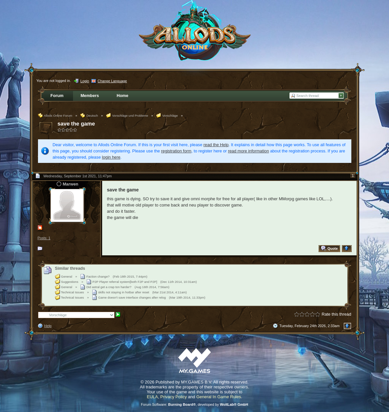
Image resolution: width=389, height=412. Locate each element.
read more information (248, 150)
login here (111, 157)
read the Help (216, 144)
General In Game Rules (218, 396)
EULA (152, 396)
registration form (176, 150)
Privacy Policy (173, 396)
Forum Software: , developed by (194, 404)
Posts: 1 (44, 238)
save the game (76, 124)
